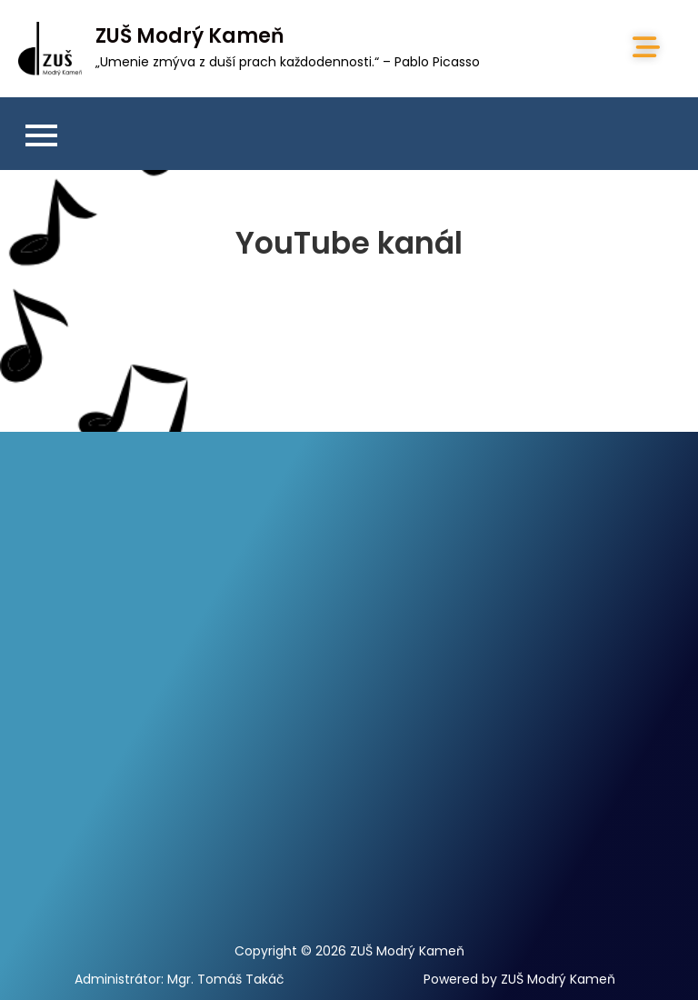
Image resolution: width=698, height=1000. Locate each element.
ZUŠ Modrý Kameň (189, 36)
